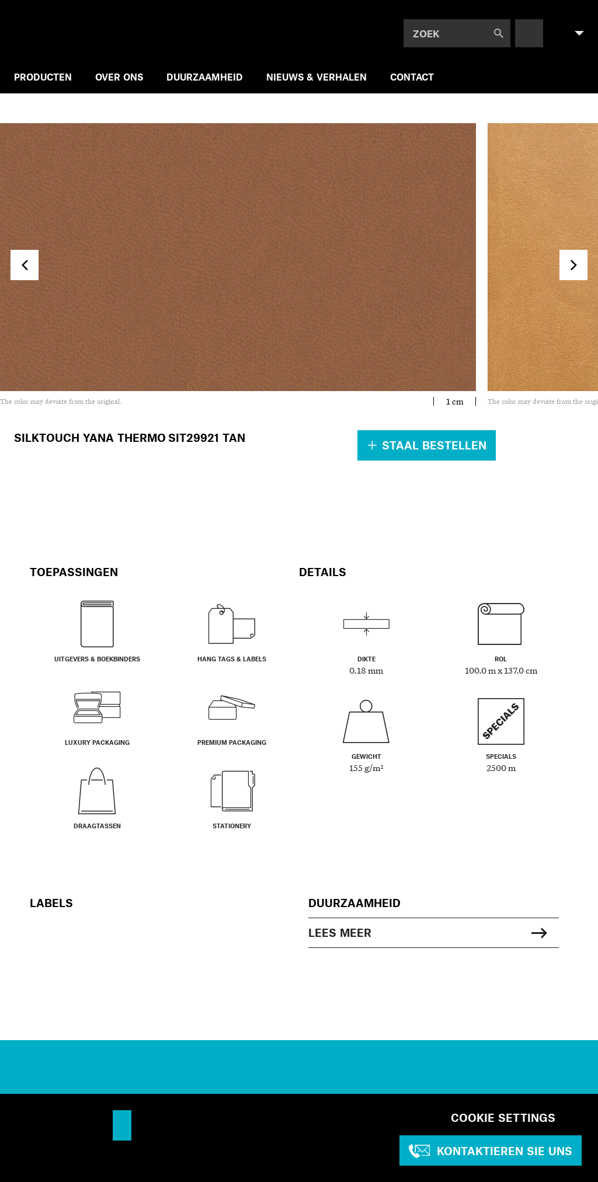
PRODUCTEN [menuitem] (43, 76)
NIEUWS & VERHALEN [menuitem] (316, 76)
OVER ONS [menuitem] (119, 76)
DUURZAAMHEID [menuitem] (204, 76)
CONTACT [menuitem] (412, 76)
